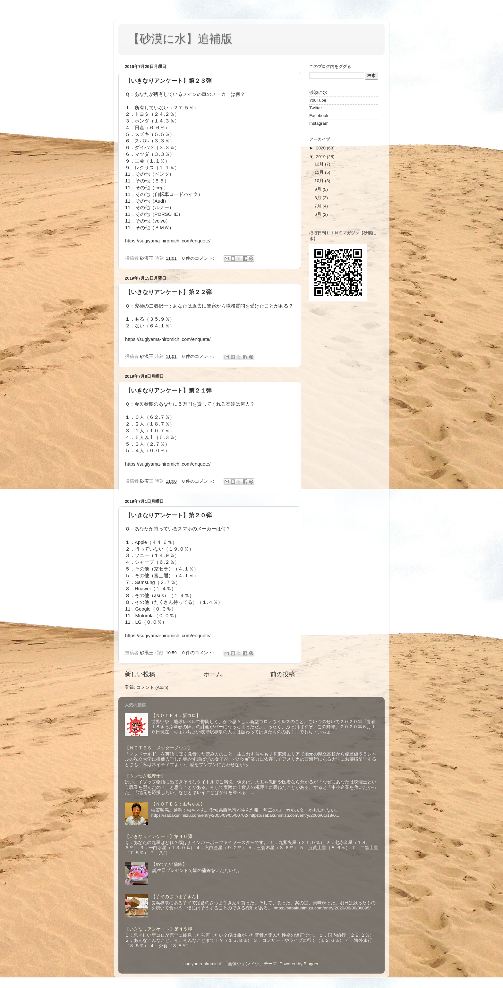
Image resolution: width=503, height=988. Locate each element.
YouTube (317, 100)
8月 (318, 197)
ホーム (213, 674)
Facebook (318, 115)
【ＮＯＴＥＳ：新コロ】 (175, 715)
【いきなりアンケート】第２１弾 (168, 390)
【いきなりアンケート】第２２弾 (168, 292)
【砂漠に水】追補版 (180, 38)
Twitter (315, 108)
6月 (318, 214)
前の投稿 (282, 674)
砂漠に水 (318, 92)
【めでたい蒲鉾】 (169, 864)
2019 (321, 156)
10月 (319, 180)
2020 (321, 148)
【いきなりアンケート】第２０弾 (168, 515)
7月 (318, 206)
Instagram (318, 123)
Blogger (310, 963)
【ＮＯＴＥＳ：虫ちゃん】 (178, 804)
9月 (318, 189)
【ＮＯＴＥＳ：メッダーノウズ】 (158, 748)
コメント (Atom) (152, 687)
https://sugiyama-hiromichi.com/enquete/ (168, 240)
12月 (319, 164)
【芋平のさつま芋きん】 (175, 896)
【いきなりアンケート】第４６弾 (158, 836)
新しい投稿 (140, 674)
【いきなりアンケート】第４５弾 (158, 929)
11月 (319, 172)
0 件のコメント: (198, 258)
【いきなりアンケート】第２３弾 (168, 81)
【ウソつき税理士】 (145, 776)
